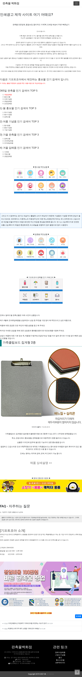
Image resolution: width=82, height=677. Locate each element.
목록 (78, 616)
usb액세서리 (60, 663)
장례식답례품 (60, 652)
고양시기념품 (60, 655)
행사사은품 (60, 660)
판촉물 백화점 (11, 3)
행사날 (59, 222)
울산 (60, 657)
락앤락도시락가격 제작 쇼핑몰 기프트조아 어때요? (24, 628)
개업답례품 (8, 94)
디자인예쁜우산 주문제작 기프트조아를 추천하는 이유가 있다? (27, 623)
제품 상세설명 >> (41, 463)
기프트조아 (45, 427)
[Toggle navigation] (76, 3)
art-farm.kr (50, 674)
